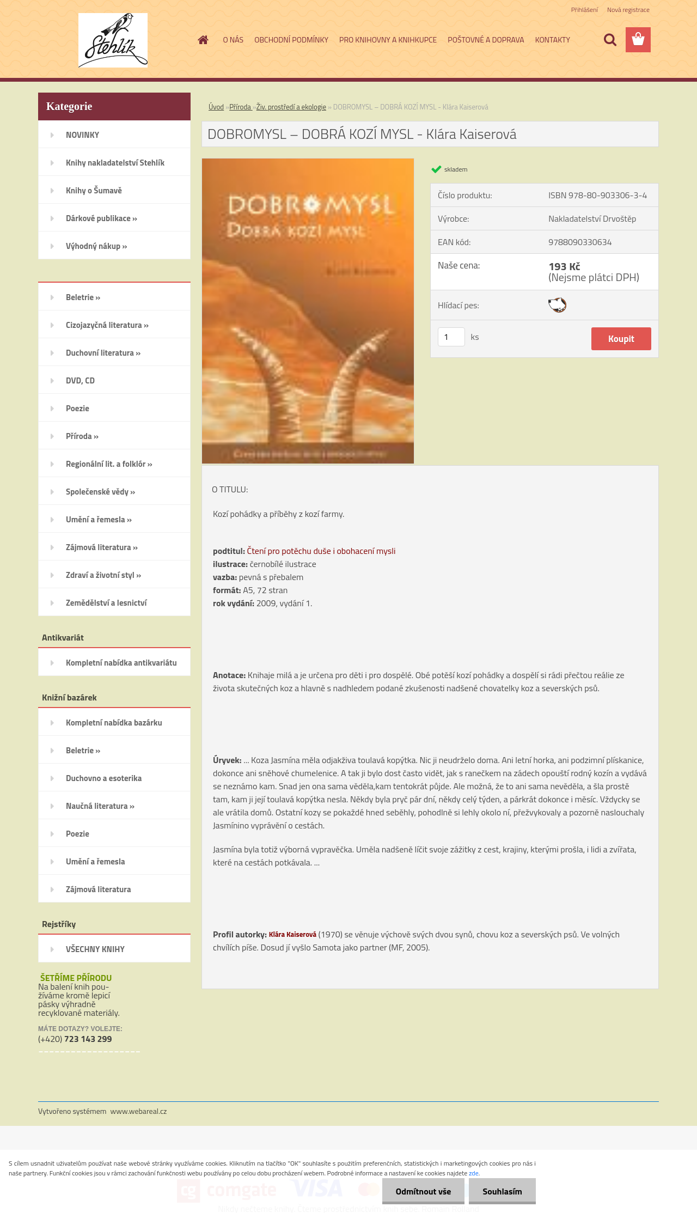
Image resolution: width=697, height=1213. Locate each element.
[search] (609, 39)
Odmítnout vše (423, 1191)
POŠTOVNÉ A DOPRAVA (486, 39)
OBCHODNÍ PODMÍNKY (291, 39)
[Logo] (113, 40)
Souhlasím (502, 1191)
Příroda (241, 106)
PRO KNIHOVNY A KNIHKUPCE (388, 39)
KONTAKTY (552, 39)
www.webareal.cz (139, 1111)
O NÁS (233, 39)
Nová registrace (628, 9)
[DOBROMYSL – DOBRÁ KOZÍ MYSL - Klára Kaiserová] (308, 162)
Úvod (216, 106)
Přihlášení (584, 9)
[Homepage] (202, 39)
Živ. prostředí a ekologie (291, 106)
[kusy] (451, 336)
